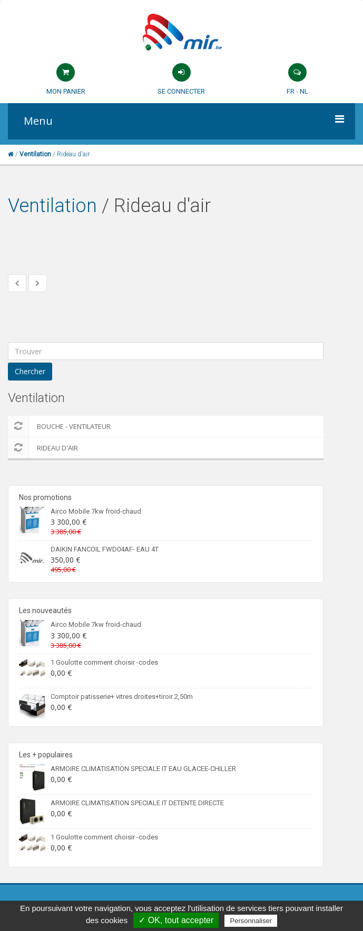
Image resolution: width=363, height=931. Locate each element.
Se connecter (181, 91)
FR (291, 91)
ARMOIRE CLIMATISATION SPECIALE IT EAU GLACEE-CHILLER (143, 769)
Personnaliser (251, 921)
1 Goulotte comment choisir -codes (104, 662)
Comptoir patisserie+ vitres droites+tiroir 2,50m (122, 696)
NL (304, 91)
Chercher (30, 371)
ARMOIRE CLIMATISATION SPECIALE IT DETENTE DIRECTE (137, 803)
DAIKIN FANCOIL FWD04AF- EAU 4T (105, 549)
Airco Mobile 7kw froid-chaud (96, 511)
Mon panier (65, 91)
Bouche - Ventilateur (59, 426)
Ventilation (52, 206)
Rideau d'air (43, 447)
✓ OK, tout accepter (176, 920)
